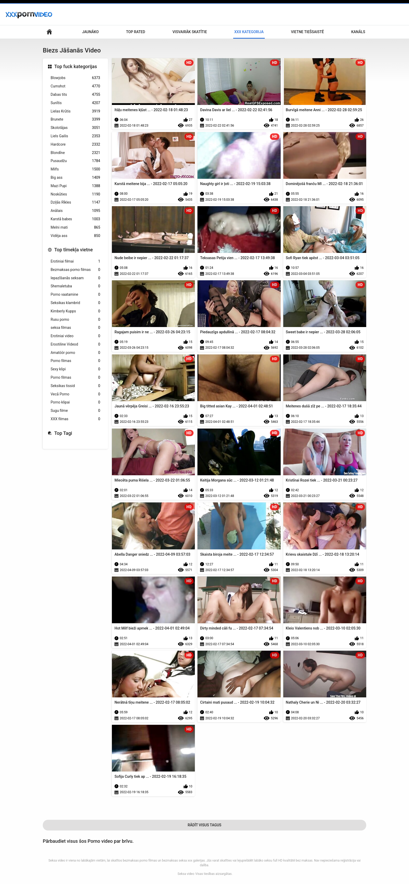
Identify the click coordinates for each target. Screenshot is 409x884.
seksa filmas (75, 327)
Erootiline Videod (75, 344)
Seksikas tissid (75, 386)
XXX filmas (75, 419)
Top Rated (135, 32)
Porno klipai (75, 402)
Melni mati (75, 227)
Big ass (75, 177)
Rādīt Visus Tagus (204, 825)
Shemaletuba (75, 286)
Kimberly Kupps (75, 311)
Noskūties (75, 194)
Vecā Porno (75, 394)
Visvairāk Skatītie (189, 32)
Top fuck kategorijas (75, 66)
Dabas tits (75, 94)
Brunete (75, 119)
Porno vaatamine (75, 294)
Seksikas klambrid (75, 303)
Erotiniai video (75, 336)
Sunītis (75, 103)
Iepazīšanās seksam (75, 278)
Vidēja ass (75, 236)
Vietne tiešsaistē (307, 32)
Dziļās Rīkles (75, 202)
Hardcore (75, 144)
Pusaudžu (75, 161)
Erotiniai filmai (75, 261)
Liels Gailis (75, 136)
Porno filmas (75, 361)
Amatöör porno (75, 353)
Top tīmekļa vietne (73, 249)
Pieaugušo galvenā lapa (49, 32)
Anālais (75, 211)
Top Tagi (63, 433)
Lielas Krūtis (75, 111)
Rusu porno (75, 319)
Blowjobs (75, 78)
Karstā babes (75, 219)
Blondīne (75, 153)
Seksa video (186, 874)
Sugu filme (75, 410)
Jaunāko (90, 32)
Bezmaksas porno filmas (75, 270)
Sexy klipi (75, 369)
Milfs (75, 169)
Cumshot (75, 86)
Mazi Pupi (75, 186)
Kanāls (358, 32)
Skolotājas (75, 128)
